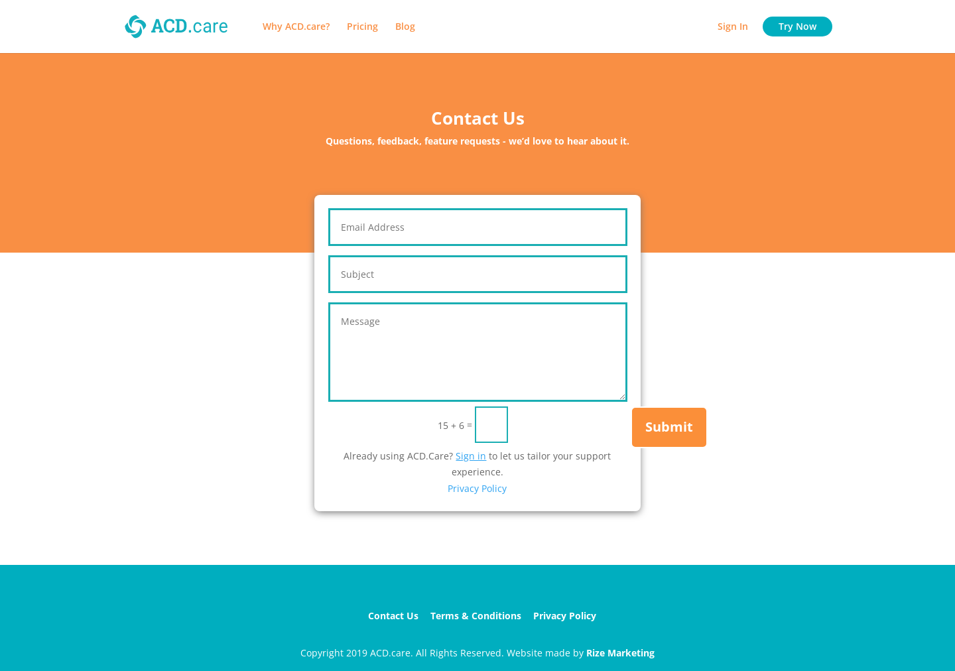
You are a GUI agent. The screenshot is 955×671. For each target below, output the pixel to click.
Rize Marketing (620, 652)
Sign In (733, 27)
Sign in (471, 456)
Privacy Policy (477, 488)
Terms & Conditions (475, 615)
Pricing (362, 27)
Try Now (797, 26)
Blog (405, 27)
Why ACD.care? (296, 27)
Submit (669, 427)
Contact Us (393, 615)
